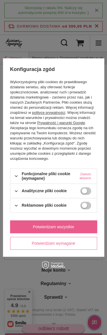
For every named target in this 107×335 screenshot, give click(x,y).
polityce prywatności (48, 112)
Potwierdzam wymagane (53, 243)
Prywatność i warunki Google (61, 123)
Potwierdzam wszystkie (53, 227)
